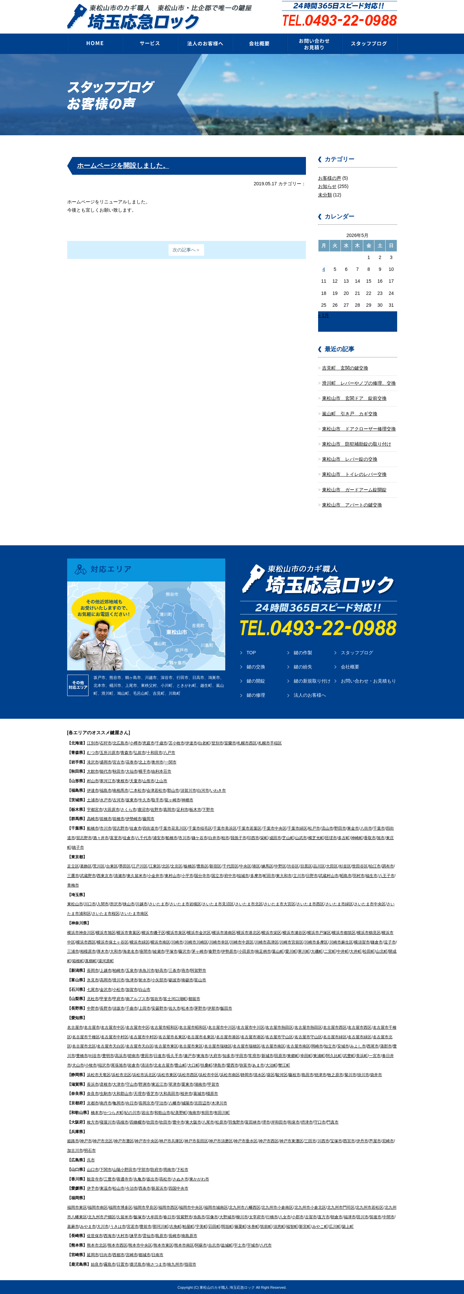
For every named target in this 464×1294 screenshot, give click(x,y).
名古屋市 (75, 1027)
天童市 (136, 780)
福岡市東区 (77, 1207)
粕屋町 (188, 1226)
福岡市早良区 (145, 1207)
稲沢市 (104, 1065)
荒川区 (99, 866)
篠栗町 (240, 1226)
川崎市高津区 (267, 942)
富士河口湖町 (175, 998)
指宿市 (190, 1264)
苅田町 (214, 1226)
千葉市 (379, 828)
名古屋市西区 (335, 1027)
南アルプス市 (138, 998)
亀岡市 (118, 1102)
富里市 (116, 837)
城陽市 (187, 1102)
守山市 (132, 1083)
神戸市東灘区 (291, 1140)
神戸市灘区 (124, 1140)
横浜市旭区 (106, 932)
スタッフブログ (357, 652)
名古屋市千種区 (86, 1036)
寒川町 (304, 951)
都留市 (194, 998)
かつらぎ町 (113, 1112)
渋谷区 (293, 866)
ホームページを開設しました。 (123, 165)
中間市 (389, 1216)
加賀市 (132, 989)
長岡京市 (146, 1102)
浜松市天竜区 (99, 1074)
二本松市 (138, 790)
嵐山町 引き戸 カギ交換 (349, 413)
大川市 (103, 1226)
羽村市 (359, 875)
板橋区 (190, 866)
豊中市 (178, 1122)
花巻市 (132, 761)
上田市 (144, 1008)
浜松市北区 (121, 1074)
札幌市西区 (247, 742)
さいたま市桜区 (106, 913)
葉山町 (278, 951)
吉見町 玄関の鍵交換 (345, 367)
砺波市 (174, 979)
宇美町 (201, 1226)
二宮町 (330, 951)
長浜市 (93, 1083)
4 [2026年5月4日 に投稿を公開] (323, 269)
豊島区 (202, 866)
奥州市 (157, 761)
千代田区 (230, 866)
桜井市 (186, 1093)
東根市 (122, 780)
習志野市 (120, 828)
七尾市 (93, 989)
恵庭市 (148, 742)
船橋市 (93, 828)
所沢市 (116, 903)
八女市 (285, 1216)
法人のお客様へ (310, 694)
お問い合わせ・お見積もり (368, 680)
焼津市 (320, 1074)
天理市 (140, 1093)
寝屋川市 (108, 1122)
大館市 (93, 771)
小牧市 (91, 1065)
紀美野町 (179, 1112)
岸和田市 (279, 1122)
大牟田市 (154, 1216)
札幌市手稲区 (270, 742)
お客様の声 (329, 177)
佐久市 (174, 1008)
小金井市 (155, 875)
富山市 (200, 979)
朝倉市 (336, 1216)
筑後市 (375, 1216)
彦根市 (106, 1083)
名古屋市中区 (112, 1027)
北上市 (144, 761)
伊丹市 (362, 1140)
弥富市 (245, 1065)
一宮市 (375, 1055)
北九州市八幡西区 (244, 1207)
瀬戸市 (190, 1055)
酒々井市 (101, 837)
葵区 (271, 1074)
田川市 (362, 1216)
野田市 (340, 828)
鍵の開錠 (256, 680)
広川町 (335, 1226)
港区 (256, 866)
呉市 (91, 1159)
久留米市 (124, 1216)
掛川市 (363, 1074)
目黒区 (306, 866)
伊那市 (213, 1008)
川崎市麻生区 (341, 942)
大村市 (122, 1235)
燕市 (185, 970)
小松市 (118, 989)
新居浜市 (159, 1188)
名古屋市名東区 (172, 1036)
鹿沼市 (144, 809)
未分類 (325, 194)
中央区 (245, 866)
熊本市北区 (97, 1245)
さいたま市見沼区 (218, 903)
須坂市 (118, 1008)
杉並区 (345, 866)
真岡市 (169, 809)
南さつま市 (156, 1264)
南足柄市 (263, 951)
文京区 (176, 866)
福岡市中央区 (191, 1207)
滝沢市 (93, 761)
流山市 (327, 828)
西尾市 (373, 1046)
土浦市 (93, 799)
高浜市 (121, 1055)
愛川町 (291, 951)
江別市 (93, 742)
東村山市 (172, 875)
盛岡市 (106, 761)
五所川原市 (110, 752)
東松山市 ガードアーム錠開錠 (354, 489)
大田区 (332, 866)
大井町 (356, 951)
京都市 (93, 1102)
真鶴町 (91, 960)
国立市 (217, 875)
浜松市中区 (209, 1074)
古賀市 (311, 1216)
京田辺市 (202, 1102)
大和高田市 (169, 1093)
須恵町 (279, 1226)
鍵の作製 (303, 652)
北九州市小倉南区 (277, 1207)
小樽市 (136, 742)
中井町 (343, 951)
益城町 (227, 1245)
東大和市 (284, 875)
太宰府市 (257, 1216)
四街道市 (150, 828)
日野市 (312, 875)
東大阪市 (193, 1122)
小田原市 (246, 951)
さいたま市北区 (249, 903)
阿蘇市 (201, 1245)
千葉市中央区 (275, 828)
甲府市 (118, 998)
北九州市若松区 (369, 1207)
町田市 (269, 875)
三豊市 (110, 1178)
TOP (251, 652)
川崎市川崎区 (196, 942)
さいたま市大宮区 (279, 903)
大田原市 (112, 809)
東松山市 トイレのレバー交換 (354, 474)
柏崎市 (118, 970)
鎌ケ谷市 (199, 837)
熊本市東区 (163, 1245)
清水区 (259, 1074)
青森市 (126, 752)
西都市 (118, 1254)
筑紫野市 (184, 1216)
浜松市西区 (188, 1074)
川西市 (323, 1140)
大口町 (194, 1065)
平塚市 (171, 951)
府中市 (230, 875)
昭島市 (346, 875)
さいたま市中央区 (370, 903)
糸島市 (199, 1216)
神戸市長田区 (196, 1140)
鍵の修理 (256, 694)
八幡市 (174, 1102)
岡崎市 (317, 1046)
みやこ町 (320, 1226)
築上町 (348, 1226)
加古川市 (75, 1150)
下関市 (106, 1169)
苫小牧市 (176, 742)
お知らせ (327, 186)
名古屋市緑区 (335, 1036)
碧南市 (134, 1055)
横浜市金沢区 (199, 932)
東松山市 (75, 903)
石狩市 (106, 742)
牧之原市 (335, 1074)
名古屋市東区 (166, 1046)
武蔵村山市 (329, 875)
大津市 (118, 1083)
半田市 (241, 1055)
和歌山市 (162, 1112)
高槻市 (122, 1122)
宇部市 (144, 1169)
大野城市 (227, 1216)
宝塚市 (336, 1140)
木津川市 (219, 1102)
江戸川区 (140, 866)
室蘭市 (230, 742)
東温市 (106, 1188)
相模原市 (88, 951)
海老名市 (131, 951)
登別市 (217, 742)
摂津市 (307, 1122)
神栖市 (187, 799)
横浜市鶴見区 (369, 932)
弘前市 (140, 752)
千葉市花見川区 (173, 828)
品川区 (319, 866)
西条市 (144, 1188)
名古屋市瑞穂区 (218, 1046)
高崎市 (93, 818)
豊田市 (147, 1055)
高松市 (165, 1178)
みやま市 (88, 1226)
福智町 (292, 1226)
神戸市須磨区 (221, 1140)
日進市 (160, 1055)
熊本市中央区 (140, 1245)
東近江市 (159, 1083)
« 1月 (323, 315)
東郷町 (293, 1055)
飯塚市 (140, 1216)
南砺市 (187, 979)
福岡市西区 (168, 1207)
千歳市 (161, 742)
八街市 (366, 828)
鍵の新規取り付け (312, 680)
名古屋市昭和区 (164, 1027)
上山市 (161, 780)
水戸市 (106, 799)
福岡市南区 (98, 1207)
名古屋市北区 (84, 1046)
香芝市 (152, 1093)
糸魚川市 (146, 970)
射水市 (144, 979)
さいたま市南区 (134, 913)
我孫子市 (238, 837)
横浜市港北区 (248, 932)
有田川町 (222, 1112)
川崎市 (177, 942)
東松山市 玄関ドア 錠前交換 (354, 398)
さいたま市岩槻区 (185, 903)
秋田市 (118, 771)
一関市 (171, 761)
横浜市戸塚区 (319, 932)
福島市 (106, 790)
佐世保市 (95, 1235)
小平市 (187, 875)
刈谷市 (95, 1055)
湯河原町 (106, 960)
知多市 (228, 1055)
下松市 (182, 1169)
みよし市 (358, 1046)
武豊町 (349, 1055)
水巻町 (253, 1226)
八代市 (266, 1245)
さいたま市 (159, 903)
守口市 (320, 1122)
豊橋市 (82, 1055)
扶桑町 (206, 1065)
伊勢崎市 (134, 818)
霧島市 (110, 1264)
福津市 (350, 1216)
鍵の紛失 (303, 666)
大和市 (116, 951)
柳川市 (242, 1216)
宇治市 (161, 1102)
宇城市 (253, 1245)
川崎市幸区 (219, 942)
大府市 (215, 1055)
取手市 (157, 799)
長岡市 (93, 970)
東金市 (353, 828)
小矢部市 (159, 979)
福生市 (371, 875)
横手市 (144, 771)
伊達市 (191, 742)
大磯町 (317, 951)
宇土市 (240, 1245)
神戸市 (86, 1140)
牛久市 (144, 799)
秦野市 (214, 951)
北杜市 (93, 998)
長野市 (106, 1008)
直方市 (324, 1216)
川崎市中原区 (242, 942)
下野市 (208, 809)
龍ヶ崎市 (172, 799)
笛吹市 (156, 998)
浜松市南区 (230, 1074)
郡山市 (173, 790)
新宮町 (305, 1226)
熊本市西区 (117, 1245)
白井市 (214, 837)
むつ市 (93, 752)
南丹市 (106, 1102)
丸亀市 (140, 1178)
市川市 (106, 828)
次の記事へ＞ (186, 249)
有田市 (207, 1112)
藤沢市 (184, 951)
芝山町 (288, 837)
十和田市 (154, 752)
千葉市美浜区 (225, 828)
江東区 (155, 866)
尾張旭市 (119, 1065)
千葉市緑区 (297, 828)
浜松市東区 (167, 1074)
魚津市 (132, 979)
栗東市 (187, 1083)
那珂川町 (161, 1226)
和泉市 (294, 1122)
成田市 (275, 837)
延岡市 (93, 1254)
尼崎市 (388, 1140)
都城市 (144, 1254)
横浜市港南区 (224, 932)
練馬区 (267, 866)
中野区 (280, 866)
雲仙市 (148, 1235)
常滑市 (254, 1055)
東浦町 (319, 1055)
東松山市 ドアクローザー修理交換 (359, 428)
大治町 (271, 1065)
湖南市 (200, 1083)
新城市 (267, 1055)
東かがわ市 (199, 1178)
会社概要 (350, 666)
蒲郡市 (386, 1046)
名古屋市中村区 (114, 1036)
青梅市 (73, 885)
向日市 (132, 1102)
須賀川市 (188, 790)
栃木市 (195, 809)
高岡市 (106, 979)
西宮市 (349, 1140)
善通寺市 (124, 1178)
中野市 (93, 1008)
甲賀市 (213, 1083)
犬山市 (78, 1065)
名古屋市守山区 (279, 1036)
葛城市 (199, 1093)
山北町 (382, 951)
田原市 (280, 1055)
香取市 (370, 837)
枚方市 (93, 1122)
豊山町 (180, 1065)
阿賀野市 (198, 970)
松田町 (369, 951)
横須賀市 (362, 942)
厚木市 (103, 951)
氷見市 (93, 979)
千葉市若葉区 (249, 828)
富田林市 (253, 1122)
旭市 (381, 837)
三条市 (174, 970)
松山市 (118, 1188)
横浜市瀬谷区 (294, 932)
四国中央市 (178, 1188)
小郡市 (298, 1216)
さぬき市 (180, 1178)
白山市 (144, 989)
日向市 (106, 1254)
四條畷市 (138, 1122)
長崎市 (174, 1235)
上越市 (106, 970)
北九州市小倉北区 (310, 1207)
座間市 (145, 951)
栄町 (264, 837)
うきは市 (118, 1226)
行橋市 (272, 1216)
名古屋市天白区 (110, 1046)
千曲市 (132, 1008)
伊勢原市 (229, 951)
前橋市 (106, 818)
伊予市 (93, 1188)
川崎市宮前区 (291, 942)
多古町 (344, 837)
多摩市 (256, 875)
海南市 (194, 1112)
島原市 (161, 1235)
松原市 (221, 1122)
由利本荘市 (161, 771)
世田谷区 (360, 866)
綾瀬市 (159, 951)
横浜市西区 (86, 942)
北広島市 (120, 742)
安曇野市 (159, 1008)
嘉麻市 (73, 1226)
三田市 (310, 1140)
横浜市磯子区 (153, 932)
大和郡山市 (122, 1093)
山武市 (301, 837)
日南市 (157, 1254)
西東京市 (105, 875)
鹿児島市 (138, 1264)
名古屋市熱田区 (279, 1027)
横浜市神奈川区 (81, 932)
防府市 (156, 1169)
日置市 (122, 1264)
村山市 (93, 780)
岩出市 (147, 1112)
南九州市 (175, 1264)
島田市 (308, 1074)
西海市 (110, 1235)
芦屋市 (375, 1140)
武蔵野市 (88, 875)
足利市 (182, 809)
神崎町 (357, 837)
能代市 (106, 771)
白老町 (204, 742)
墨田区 (125, 866)
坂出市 (152, 1178)
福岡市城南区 (216, 1207)
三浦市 (73, 951)
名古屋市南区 (273, 1046)
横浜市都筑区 (344, 932)
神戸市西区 (269, 1140)
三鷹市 (73, 875)
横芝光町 (316, 837)
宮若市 (133, 1226)
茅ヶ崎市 (199, 951)
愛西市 (232, 1065)
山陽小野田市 (124, 1169)
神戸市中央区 (146, 1140)
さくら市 (128, 809)
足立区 (73, 866)
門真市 (333, 1122)
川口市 (90, 903)
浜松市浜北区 (144, 1074)
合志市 (214, 1245)
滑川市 (118, 979)
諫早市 (136, 1235)
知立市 (330, 1046)
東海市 (202, 1055)
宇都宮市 (95, 809)
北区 (166, 866)
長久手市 (174, 1055)
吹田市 (152, 1122)
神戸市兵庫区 (171, 1140)
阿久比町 (334, 1055)
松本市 (187, 1008)
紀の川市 (132, 1112)
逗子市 (390, 942)
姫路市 (73, 1140)
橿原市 (212, 1093)
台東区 (112, 866)
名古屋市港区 (228, 1036)
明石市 (90, 1150)
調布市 (388, 866)
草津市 (174, 1083)
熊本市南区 (184, 1245)
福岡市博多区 (120, 1207)
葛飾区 (86, 866)
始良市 (97, 1264)
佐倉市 (136, 828)
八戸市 (169, 752)
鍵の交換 (256, 666)
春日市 (169, 1216)
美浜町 (362, 1055)
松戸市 (314, 828)
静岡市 (247, 1074)
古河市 (118, 799)
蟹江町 (284, 1065)
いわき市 (218, 790)
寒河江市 (108, 780)
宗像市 (212, 1216)
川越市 (142, 903)
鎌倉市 (377, 942)
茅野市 (200, 1008)
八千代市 (143, 837)
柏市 (225, 837)
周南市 (169, 1169)
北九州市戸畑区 (102, 1216)
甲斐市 (106, 998)
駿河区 (281, 1074)
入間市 (103, 903)
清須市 (147, 1065)
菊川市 (350, 1074)
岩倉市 (134, 1065)
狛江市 (375, 866)
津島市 (219, 1065)
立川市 (299, 875)
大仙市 (132, 771)
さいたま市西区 (310, 903)
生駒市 (106, 1093)
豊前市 (145, 1226)
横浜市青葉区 (128, 932)
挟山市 (129, 903)
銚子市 (78, 847)
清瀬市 (120, 875)
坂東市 (132, 799)
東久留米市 (137, 875)
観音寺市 (95, 1178)
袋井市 (376, 1074)
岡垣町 (227, 1226)
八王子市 (387, 875)
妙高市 (161, 970)
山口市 (93, 1169)
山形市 (148, 780)
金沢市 (106, 989)
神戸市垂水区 (246, 1140)
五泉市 (132, 970)
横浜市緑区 (140, 942)
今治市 (132, 1188)
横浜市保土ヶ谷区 (112, 942)
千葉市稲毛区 (200, 828)
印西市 (253, 837)
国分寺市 (202, 875)
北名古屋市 (164, 1065)
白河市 (203, 790)
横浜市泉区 (176, 932)
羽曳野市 (236, 1122)
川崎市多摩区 (316, 942)
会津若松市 (156, 790)
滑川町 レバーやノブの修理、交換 (359, 382)
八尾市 (208, 1122)
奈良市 (93, 1093)
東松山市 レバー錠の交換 (349, 458)
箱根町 (78, 960)
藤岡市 (148, 818)
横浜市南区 (160, 942)
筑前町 (266, 1226)
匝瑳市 (331, 837)
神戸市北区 (103, 1140)
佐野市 (156, 809)
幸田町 (306, 1055)
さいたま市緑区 (339, 903)
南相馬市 (120, 790)
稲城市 (243, 875)
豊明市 (108, 1055)
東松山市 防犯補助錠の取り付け (356, 443)
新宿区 (215, 866)
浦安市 (159, 837)
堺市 (266, 1122)
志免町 (175, 1226)
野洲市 (144, 1083)
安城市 (343, 1046)
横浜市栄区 (271, 932)
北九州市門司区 (341, 1207)
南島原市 (189, 1235)
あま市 (258, 1065)
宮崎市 (132, 1254)
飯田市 (226, 1008)
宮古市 (118, 761)
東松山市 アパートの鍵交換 (352, 504)
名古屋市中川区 (222, 1027)
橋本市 (97, 1112)
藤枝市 (294, 1074)
